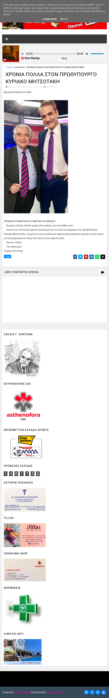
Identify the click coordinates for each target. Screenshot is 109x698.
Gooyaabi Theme (55, 692)
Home (9, 67)
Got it (64, 19)
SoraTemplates (22, 692)
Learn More (50, 19)
